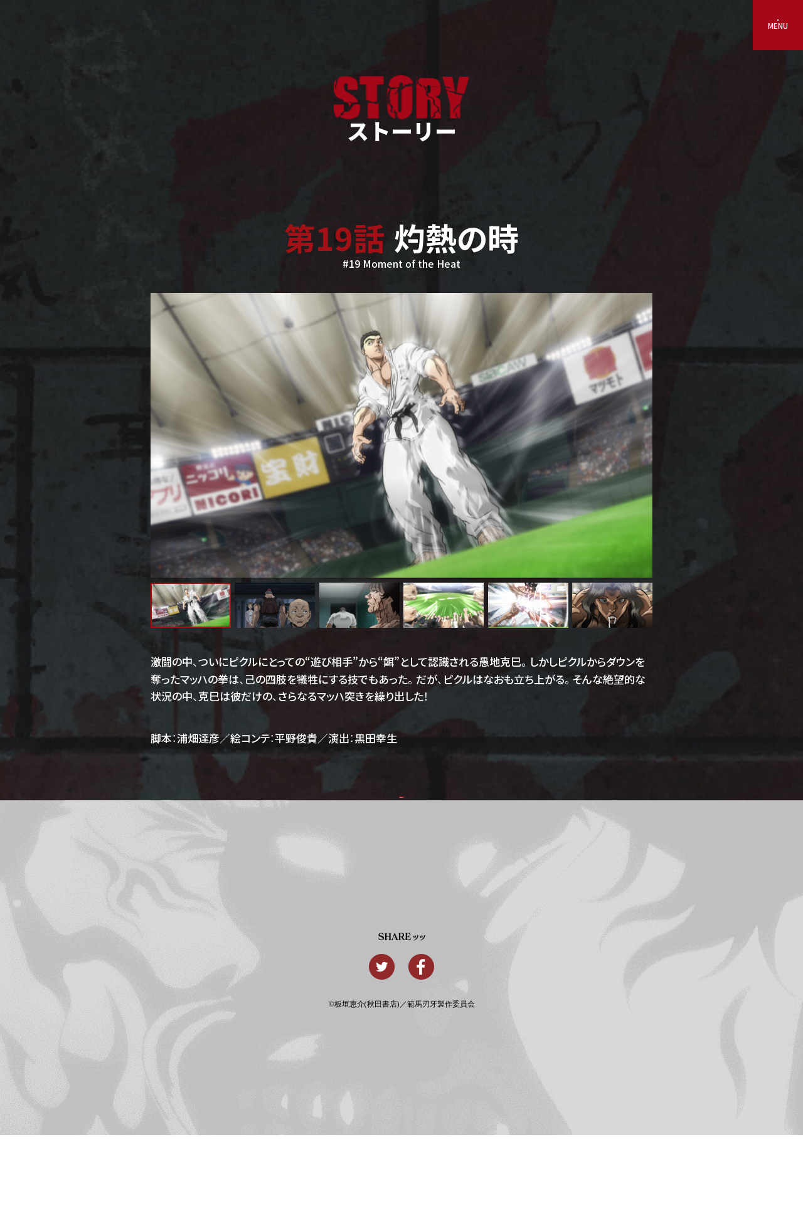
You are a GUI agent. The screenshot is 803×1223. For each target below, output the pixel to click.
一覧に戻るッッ (401, 811)
